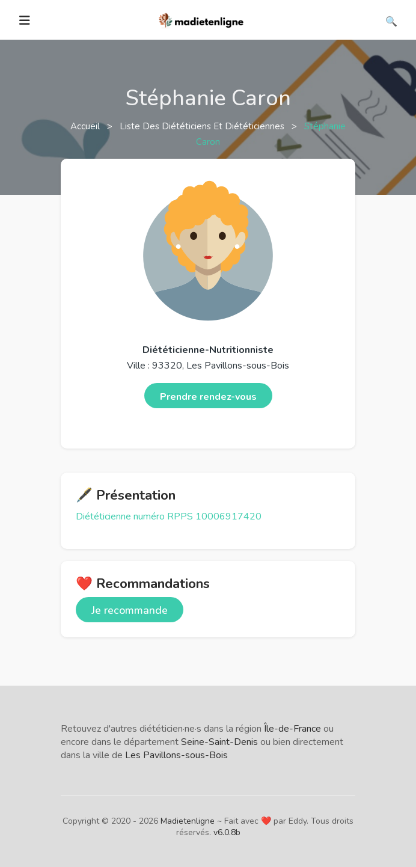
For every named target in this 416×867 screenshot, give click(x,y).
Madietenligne (188, 821)
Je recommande (129, 610)
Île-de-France (292, 728)
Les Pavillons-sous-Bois (176, 755)
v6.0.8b (226, 832)
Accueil (86, 126)
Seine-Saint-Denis (219, 742)
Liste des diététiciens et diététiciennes (203, 126)
